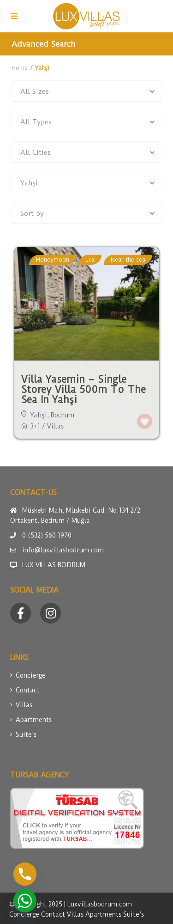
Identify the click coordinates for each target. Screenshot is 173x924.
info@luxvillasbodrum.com (63, 550)
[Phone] (24, 874)
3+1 (35, 426)
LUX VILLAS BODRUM (53, 565)
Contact (28, 690)
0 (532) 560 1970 (47, 535)
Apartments (34, 719)
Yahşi (38, 415)
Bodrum (62, 415)
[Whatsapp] (24, 900)
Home (20, 67)
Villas (55, 426)
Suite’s (26, 734)
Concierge (31, 675)
